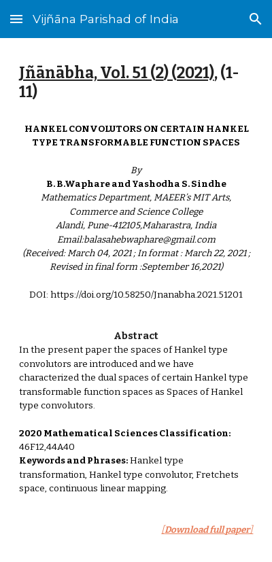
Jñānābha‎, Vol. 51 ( (87, 73)
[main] (136, 83)
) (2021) (189, 73)
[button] (16, 18)
